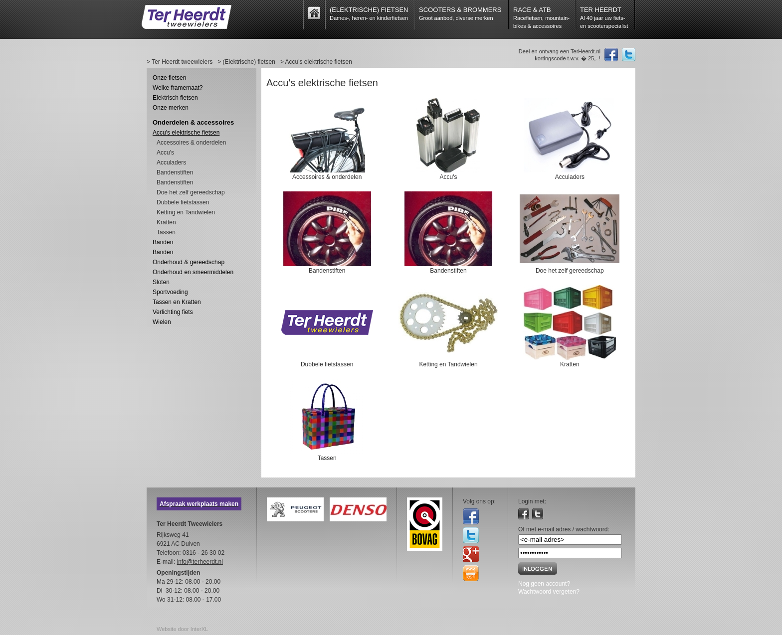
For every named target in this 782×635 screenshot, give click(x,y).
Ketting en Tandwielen (186, 212)
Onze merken (171, 107)
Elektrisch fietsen (175, 97)
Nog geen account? (544, 583)
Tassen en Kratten (177, 302)
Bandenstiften (175, 172)
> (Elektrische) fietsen (246, 61)
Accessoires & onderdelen (191, 142)
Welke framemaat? (177, 87)
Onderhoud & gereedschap (188, 262)
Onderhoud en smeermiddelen (193, 272)
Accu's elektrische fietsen (186, 132)
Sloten (161, 282)
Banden (163, 242)
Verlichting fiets (173, 312)
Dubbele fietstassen (183, 202)
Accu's (165, 152)
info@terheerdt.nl (200, 561)
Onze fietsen (169, 77)
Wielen (162, 321)
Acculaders (171, 162)
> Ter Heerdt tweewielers (179, 61)
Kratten (166, 222)
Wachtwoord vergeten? (549, 591)
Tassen (166, 232)
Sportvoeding (170, 292)
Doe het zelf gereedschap (191, 192)
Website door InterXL (182, 629)
